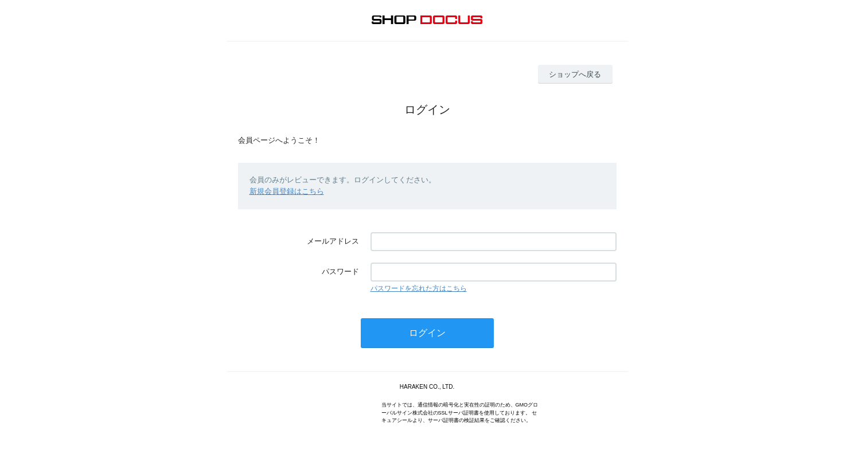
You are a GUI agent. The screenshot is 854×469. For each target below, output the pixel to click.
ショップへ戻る (575, 74)
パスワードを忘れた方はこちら (419, 288)
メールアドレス (333, 241)
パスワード (340, 271)
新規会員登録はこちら (286, 191)
